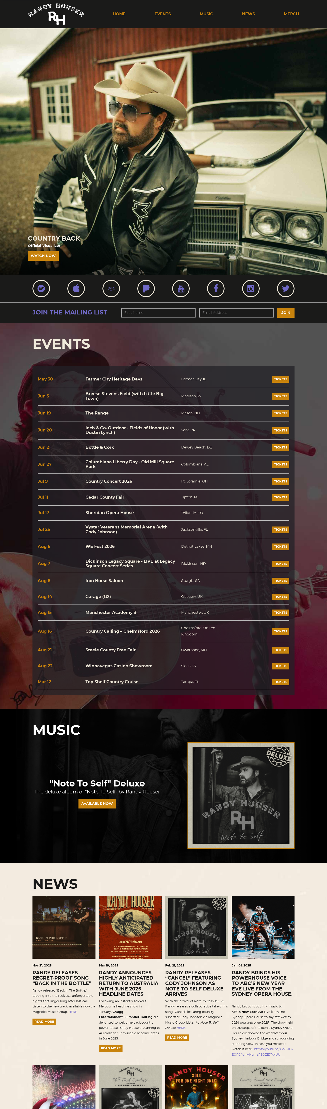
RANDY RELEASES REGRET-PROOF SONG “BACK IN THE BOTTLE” (61, 978)
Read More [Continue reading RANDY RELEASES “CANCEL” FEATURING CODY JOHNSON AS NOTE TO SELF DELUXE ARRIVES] (177, 1037)
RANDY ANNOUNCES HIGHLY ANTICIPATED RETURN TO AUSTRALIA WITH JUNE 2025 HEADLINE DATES (128, 983)
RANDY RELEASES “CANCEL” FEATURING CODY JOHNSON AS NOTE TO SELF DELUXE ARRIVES (194, 983)
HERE (72, 1012)
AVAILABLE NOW (97, 803)
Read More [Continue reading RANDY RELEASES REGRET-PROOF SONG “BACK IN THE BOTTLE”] (44, 1021)
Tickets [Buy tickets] (280, 379)
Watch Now (43, 256)
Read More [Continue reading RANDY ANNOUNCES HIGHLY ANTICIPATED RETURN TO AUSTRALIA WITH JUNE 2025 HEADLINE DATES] (111, 1048)
